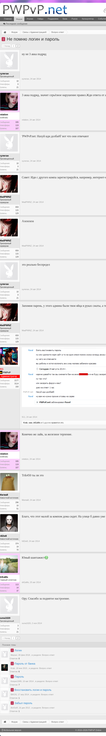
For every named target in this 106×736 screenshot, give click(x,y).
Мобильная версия (11, 730)
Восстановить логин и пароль (32, 689)
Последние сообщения (15, 24)
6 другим (47, 423)
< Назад (6, 46)
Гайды (40, 19)
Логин (18, 650)
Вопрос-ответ (48, 655)
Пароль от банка (24, 663)
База (65, 19)
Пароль (19, 676)
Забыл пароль (23, 703)
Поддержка (53, 19)
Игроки (30, 19)
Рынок (74, 19)
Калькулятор (88, 19)
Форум (19, 19)
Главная (8, 19)
